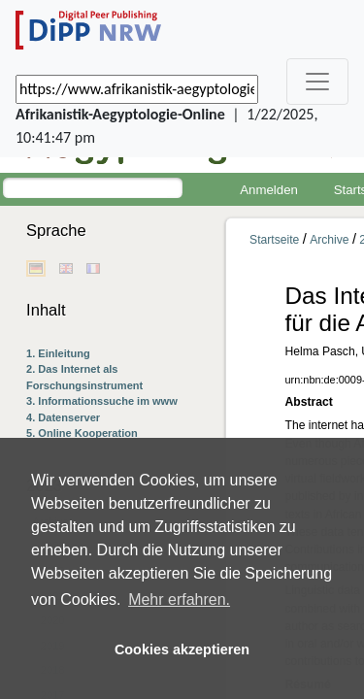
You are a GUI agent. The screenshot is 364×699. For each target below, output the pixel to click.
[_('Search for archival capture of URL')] (137, 89)
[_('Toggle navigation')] (317, 81)
